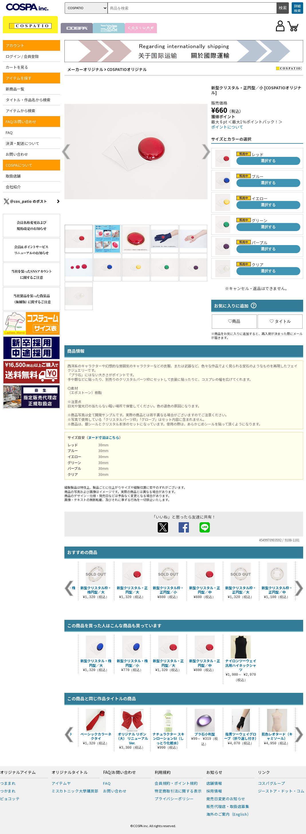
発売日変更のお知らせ (226, 798)
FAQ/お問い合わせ (21, 121)
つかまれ (8, 791)
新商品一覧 (15, 89)
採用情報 (214, 791)
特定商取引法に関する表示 (178, 791)
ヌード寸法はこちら (103, 437)
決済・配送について (22, 143)
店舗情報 (214, 783)
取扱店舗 (13, 176)
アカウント (15, 45)
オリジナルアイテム (18, 772)
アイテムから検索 (20, 110)
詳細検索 (297, 8)
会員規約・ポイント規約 (176, 783)
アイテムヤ (61, 783)
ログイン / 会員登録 (22, 56)
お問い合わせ (17, 154)
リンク (264, 772)
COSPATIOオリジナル (127, 69)
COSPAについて (19, 165)
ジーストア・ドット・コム (281, 791)
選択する (268, 161)
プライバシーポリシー (174, 798)
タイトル (280, 321)
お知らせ (214, 772)
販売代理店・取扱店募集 (227, 806)
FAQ (9, 132)
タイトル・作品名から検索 (28, 99)
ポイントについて (227, 127)
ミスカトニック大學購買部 (75, 791)
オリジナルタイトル (70, 772)
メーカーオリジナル (85, 69)
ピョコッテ (9, 798)
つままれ (8, 783)
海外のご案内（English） (228, 814)
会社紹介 (13, 187)
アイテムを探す (18, 78)
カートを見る (17, 67)
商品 (234, 321)
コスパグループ (271, 783)
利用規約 (163, 772)
